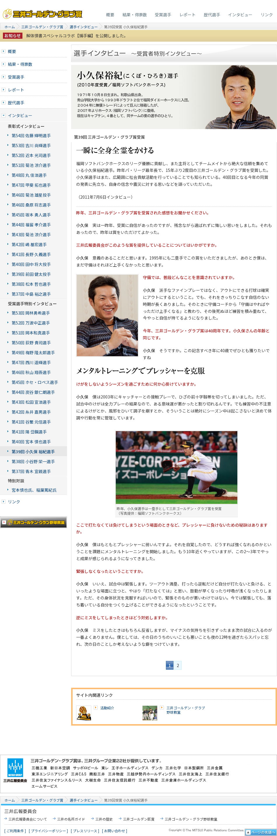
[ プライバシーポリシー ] (48, 830)
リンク (267, 14)
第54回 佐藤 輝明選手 (31, 135)
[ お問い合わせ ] (114, 830)
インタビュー (240, 14)
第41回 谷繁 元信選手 (31, 422)
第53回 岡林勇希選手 (31, 313)
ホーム (9, 26)
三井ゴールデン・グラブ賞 (43, 12)
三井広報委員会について (27, 818)
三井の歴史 (104, 818)
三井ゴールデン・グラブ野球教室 (185, 710)
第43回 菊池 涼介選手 (31, 234)
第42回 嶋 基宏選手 (29, 244)
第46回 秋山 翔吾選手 (31, 372)
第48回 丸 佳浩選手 (29, 175)
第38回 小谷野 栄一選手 (33, 461)
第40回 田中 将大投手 (31, 264)
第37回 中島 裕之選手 (31, 294)
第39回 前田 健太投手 (31, 274)
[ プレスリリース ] (85, 830)
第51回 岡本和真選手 (31, 333)
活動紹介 (107, 707)
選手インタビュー (84, 26)
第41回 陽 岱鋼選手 (29, 432)
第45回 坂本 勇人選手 (31, 215)
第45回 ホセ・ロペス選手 (35, 382)
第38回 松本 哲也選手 (31, 284)
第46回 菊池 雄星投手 (31, 195)
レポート (187, 14)
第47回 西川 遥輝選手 (31, 362)
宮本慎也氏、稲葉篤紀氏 (34, 490)
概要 (110, 14)
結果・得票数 (134, 14)
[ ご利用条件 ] (15, 830)
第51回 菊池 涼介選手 (31, 165)
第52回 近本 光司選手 (31, 155)
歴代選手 (212, 14)
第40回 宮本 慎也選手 (31, 442)
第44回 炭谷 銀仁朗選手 (33, 392)
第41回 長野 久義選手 (31, 254)
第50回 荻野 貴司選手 (31, 342)
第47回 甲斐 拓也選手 (31, 185)
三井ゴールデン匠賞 (139, 818)
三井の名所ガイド (71, 818)
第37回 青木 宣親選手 (31, 471)
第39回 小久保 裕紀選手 (33, 451)
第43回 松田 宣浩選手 (31, 402)
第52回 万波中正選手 (31, 323)
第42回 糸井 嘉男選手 (31, 412)
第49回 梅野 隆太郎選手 (33, 352)
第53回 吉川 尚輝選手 (31, 145)
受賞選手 (163, 14)
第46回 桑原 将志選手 (31, 205)
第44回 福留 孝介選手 (31, 224)
